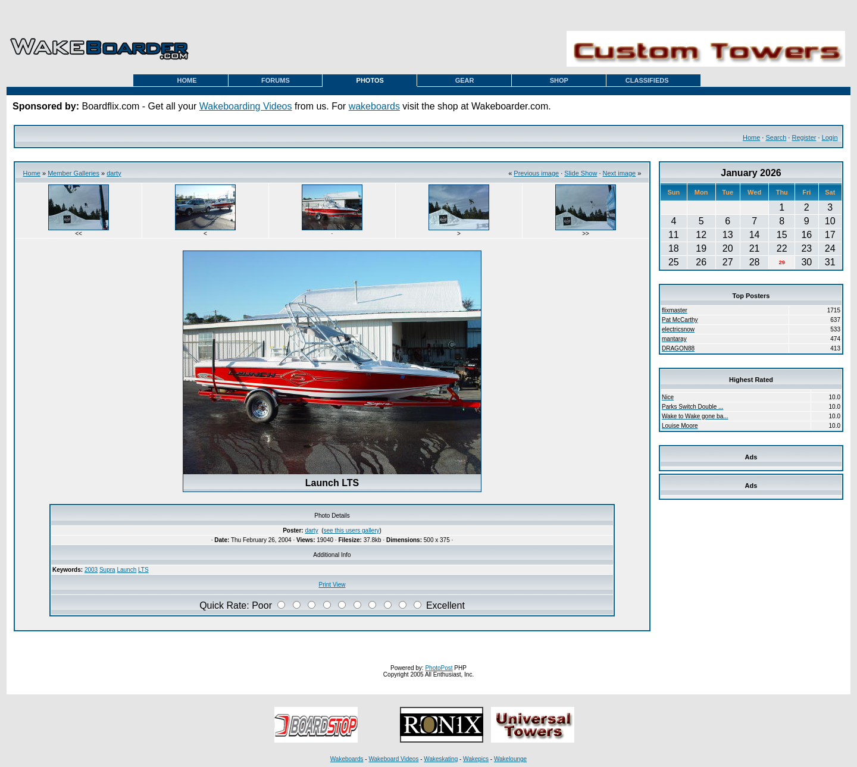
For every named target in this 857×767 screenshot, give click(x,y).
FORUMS (275, 80)
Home (751, 137)
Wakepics (476, 759)
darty (114, 173)
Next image (619, 173)
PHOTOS (370, 80)
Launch (126, 569)
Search (775, 137)
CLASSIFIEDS (647, 80)
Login (830, 137)
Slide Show (580, 173)
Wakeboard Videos (393, 759)
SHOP (559, 80)
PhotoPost (438, 668)
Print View (332, 584)
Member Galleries (73, 173)
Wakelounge (510, 759)
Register (804, 137)
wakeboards (374, 106)
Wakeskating (441, 759)
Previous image (536, 173)
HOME (187, 80)
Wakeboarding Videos (245, 106)
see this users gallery (352, 530)
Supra (107, 569)
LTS (143, 569)
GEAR (464, 80)
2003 (91, 569)
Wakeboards (347, 759)
